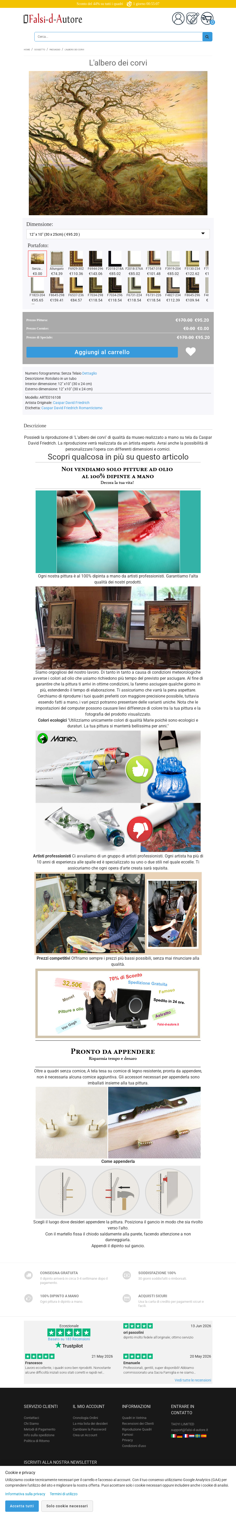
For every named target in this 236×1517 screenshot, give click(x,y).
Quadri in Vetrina (134, 1418)
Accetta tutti (22, 1506)
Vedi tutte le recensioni (193, 1380)
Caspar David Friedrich (71, 403)
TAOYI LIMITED (182, 1424)
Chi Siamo (31, 1424)
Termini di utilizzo (64, 1494)
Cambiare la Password (89, 1429)
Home (27, 49)
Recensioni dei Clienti (138, 1424)
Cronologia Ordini (85, 1418)
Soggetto (39, 49)
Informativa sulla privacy (25, 1494)
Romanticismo (90, 408)
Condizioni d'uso (134, 1446)
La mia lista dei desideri (90, 1424)
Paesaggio (55, 49)
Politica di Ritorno (37, 1441)
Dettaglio (89, 373)
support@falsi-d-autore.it (189, 1430)
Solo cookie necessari (67, 1506)
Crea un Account (85, 1435)
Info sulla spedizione (39, 1435)
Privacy (127, 1440)
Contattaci (31, 1418)
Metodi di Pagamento (39, 1429)
